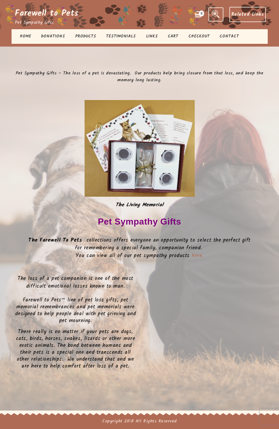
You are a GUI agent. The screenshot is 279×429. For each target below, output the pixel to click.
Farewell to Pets (47, 13)
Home (25, 36)
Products (85, 36)
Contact (229, 36)
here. (198, 256)
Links (152, 36)
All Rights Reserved (156, 421)
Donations (53, 36)
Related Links (247, 14)
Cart (173, 36)
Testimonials (121, 36)
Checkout (199, 36)
